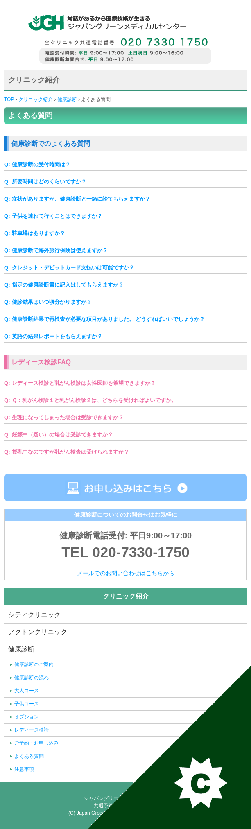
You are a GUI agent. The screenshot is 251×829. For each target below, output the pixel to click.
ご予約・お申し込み (36, 743)
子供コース (26, 704)
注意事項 (24, 769)
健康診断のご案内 (34, 664)
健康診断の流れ (31, 677)
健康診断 (67, 99)
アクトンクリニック (37, 631)
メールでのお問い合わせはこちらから (125, 573)
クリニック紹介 (35, 99)
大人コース (26, 690)
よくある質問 (29, 756)
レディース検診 (31, 730)
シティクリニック (34, 614)
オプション (26, 717)
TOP (9, 99)
